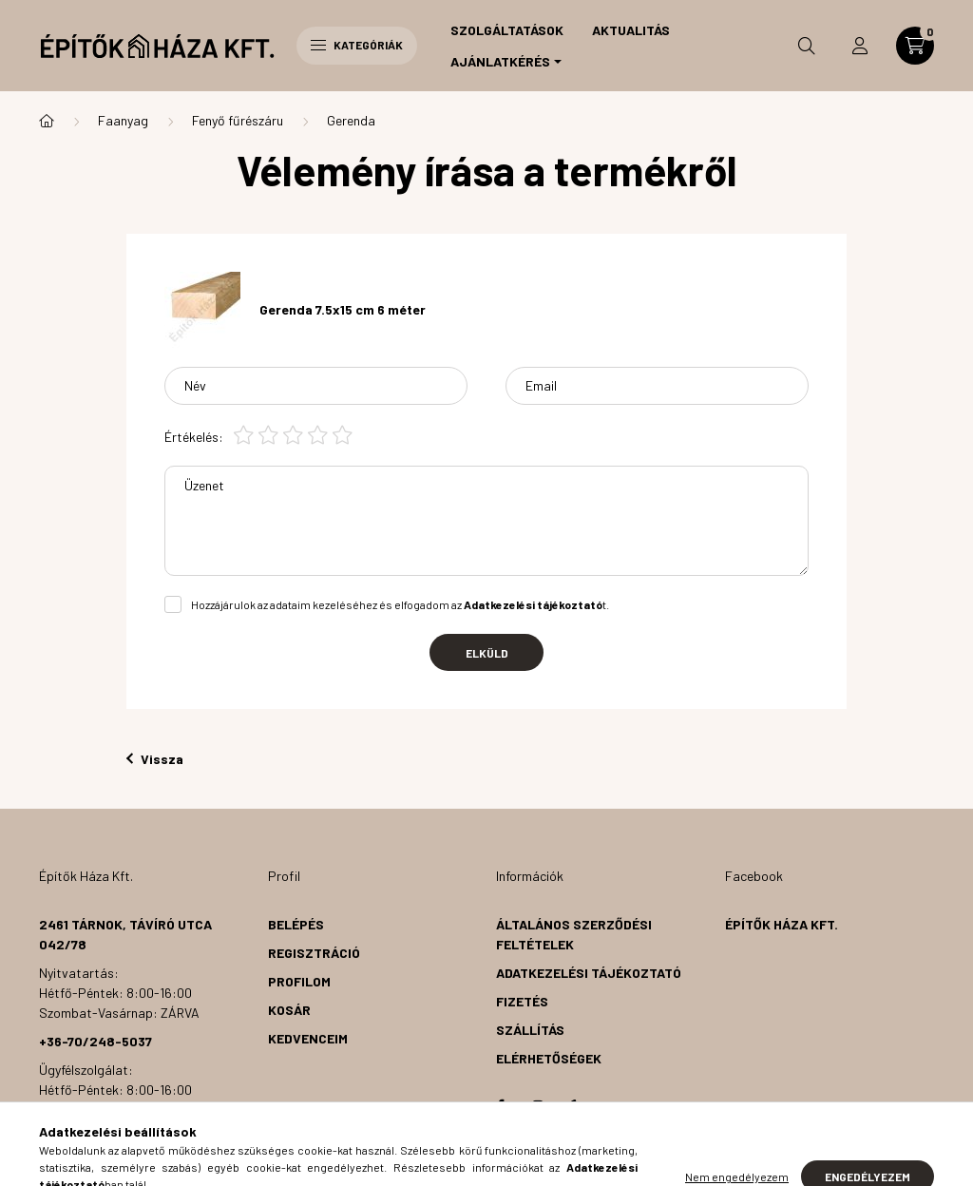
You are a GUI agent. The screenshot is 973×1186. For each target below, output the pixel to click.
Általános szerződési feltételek (574, 934)
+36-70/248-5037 (95, 1041)
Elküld (487, 653)
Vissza (154, 759)
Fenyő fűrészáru (237, 120)
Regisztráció (314, 953)
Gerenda (351, 120)
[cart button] (915, 46)
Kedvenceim (308, 1038)
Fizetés (522, 1001)
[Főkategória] (46, 120)
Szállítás (530, 1030)
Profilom (299, 981)
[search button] (807, 46)
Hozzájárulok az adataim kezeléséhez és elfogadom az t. (400, 604)
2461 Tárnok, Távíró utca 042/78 (125, 934)
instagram (538, 1106)
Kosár (289, 1010)
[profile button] (860, 46)
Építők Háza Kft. (781, 924)
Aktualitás (631, 30)
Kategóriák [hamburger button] (357, 44)
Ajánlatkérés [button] (500, 61)
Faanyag (123, 120)
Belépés (296, 924)
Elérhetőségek (548, 1058)
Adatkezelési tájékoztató (588, 973)
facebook (500, 1106)
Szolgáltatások (506, 30)
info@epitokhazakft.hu (122, 1138)
